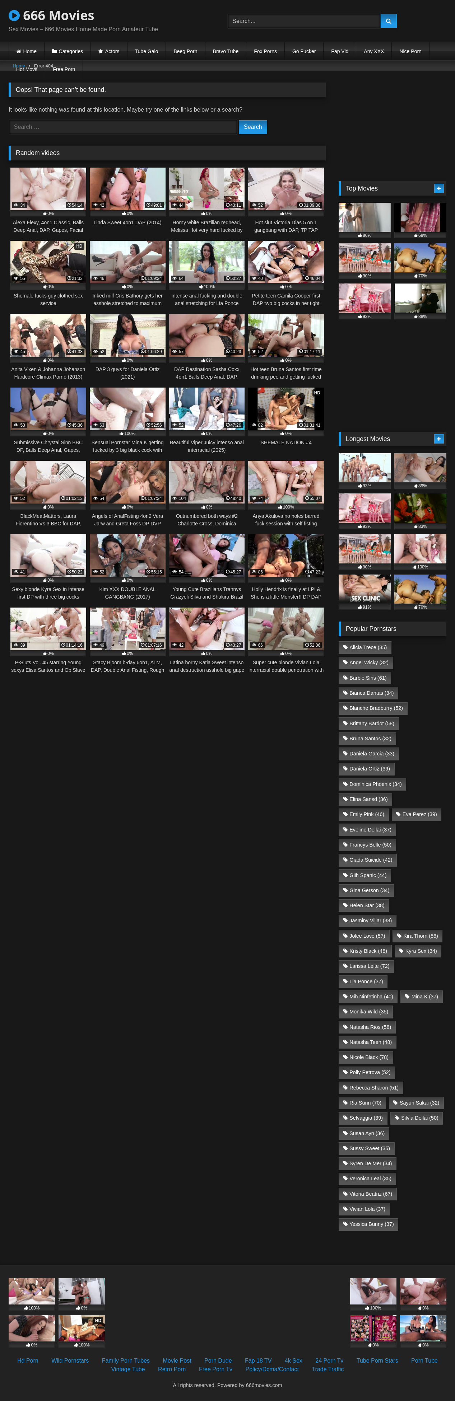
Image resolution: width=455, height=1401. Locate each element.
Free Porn (64, 69)
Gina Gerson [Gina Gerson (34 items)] (369, 890)
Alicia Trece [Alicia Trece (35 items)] (368, 647)
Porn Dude (218, 1361)
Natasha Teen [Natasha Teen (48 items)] (370, 1042)
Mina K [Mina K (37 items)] (425, 996)
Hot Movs (26, 69)
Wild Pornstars (70, 1361)
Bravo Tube (226, 51)
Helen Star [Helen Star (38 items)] (367, 905)
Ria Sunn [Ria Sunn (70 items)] (365, 1103)
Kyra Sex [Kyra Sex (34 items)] (421, 951)
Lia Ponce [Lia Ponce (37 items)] (366, 981)
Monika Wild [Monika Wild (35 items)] (368, 1012)
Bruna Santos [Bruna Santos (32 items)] (370, 738)
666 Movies (51, 15)
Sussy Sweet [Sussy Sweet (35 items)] (369, 1148)
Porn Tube (424, 1361)
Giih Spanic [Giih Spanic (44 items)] (367, 875)
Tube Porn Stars (377, 1361)
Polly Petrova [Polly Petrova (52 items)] (369, 1072)
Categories (71, 51)
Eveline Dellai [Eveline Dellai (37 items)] (370, 830)
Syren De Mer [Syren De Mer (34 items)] (370, 1163)
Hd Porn (27, 1361)
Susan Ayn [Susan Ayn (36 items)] (367, 1133)
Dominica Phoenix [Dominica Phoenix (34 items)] (375, 784)
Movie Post (177, 1361)
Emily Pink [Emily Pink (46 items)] (366, 814)
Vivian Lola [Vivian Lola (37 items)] (367, 1209)
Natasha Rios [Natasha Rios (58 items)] (370, 1027)
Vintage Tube (128, 1369)
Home (30, 51)
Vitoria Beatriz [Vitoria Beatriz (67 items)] (370, 1194)
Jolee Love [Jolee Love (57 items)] (367, 936)
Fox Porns (265, 51)
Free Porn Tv (215, 1369)
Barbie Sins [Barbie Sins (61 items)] (367, 678)
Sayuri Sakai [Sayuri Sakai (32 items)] (419, 1103)
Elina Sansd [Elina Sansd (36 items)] (368, 799)
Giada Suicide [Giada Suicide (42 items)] (370, 860)
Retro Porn (172, 1369)
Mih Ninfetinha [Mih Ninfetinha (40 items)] (371, 996)
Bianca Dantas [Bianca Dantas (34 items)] (371, 693)
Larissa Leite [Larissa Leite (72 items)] (369, 966)
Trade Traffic (328, 1369)
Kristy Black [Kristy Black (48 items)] (368, 951)
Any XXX (374, 51)
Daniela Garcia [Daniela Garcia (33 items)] (371, 753)
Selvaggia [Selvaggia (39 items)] (366, 1118)
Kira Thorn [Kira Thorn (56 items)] (420, 936)
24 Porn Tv (329, 1361)
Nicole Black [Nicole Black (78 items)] (369, 1057)
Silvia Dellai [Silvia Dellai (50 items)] (419, 1118)
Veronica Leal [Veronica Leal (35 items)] (370, 1178)
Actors (112, 51)
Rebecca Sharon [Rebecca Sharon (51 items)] (374, 1088)
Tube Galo (146, 51)
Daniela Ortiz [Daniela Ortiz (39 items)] (369, 769)
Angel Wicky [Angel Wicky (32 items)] (369, 662)
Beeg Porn (185, 51)
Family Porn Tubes (126, 1361)
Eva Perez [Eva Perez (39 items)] (420, 814)
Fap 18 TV (258, 1361)
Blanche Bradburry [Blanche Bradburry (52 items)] (376, 708)
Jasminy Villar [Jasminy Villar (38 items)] (370, 920)
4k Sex (293, 1361)
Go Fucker (304, 51)
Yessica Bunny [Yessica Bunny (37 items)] (371, 1224)
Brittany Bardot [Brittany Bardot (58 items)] (371, 723)
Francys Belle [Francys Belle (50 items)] (370, 845)
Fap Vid (339, 51)
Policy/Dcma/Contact (272, 1369)
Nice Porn (410, 51)
